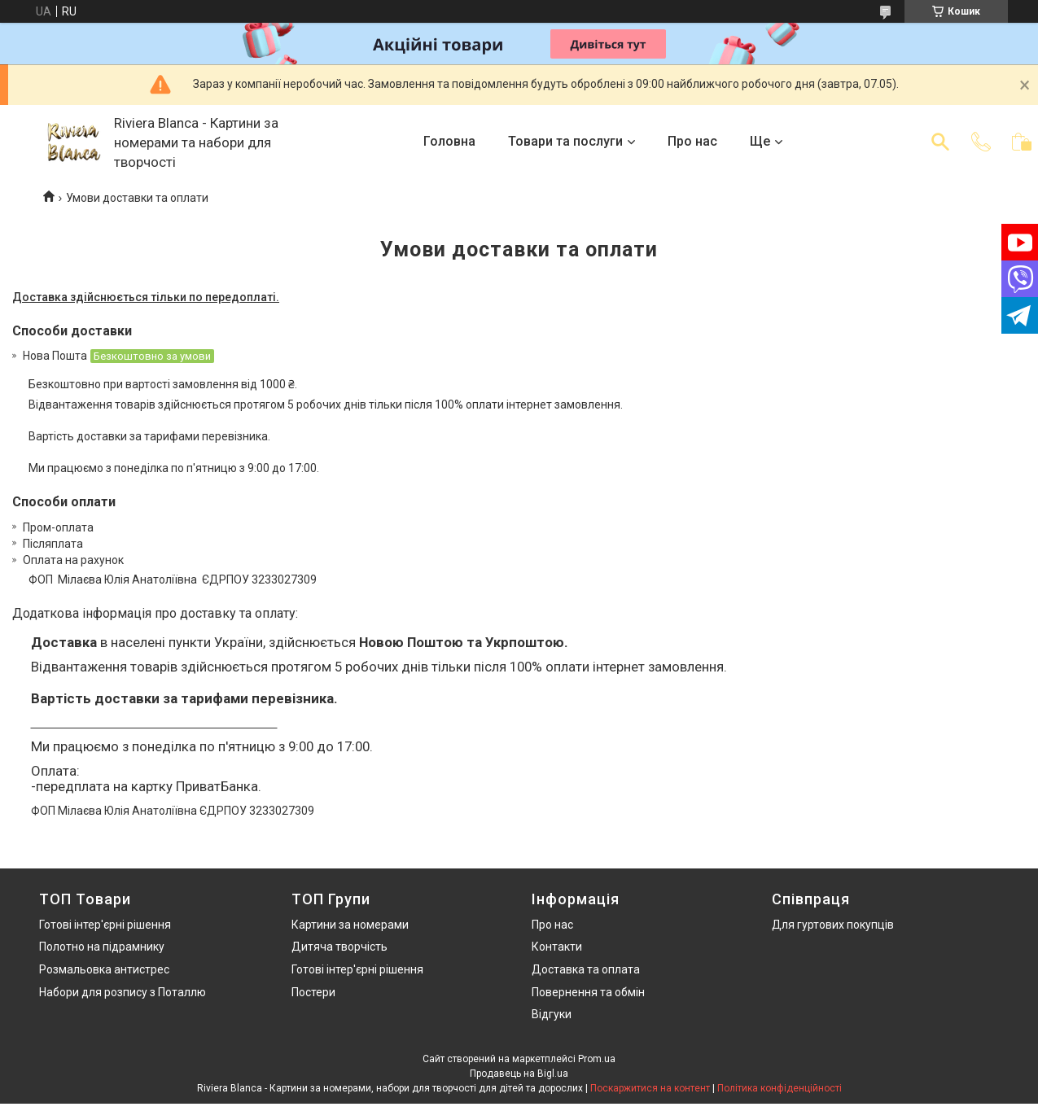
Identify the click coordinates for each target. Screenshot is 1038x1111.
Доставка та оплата (586, 969)
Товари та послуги (565, 141)
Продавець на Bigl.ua (519, 1073)
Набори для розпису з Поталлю (122, 992)
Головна (449, 141)
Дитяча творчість (339, 946)
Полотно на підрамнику (101, 946)
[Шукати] (940, 141)
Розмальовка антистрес (104, 969)
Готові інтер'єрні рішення (105, 924)
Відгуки (552, 1014)
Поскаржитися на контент (650, 1088)
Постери (313, 992)
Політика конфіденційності (779, 1088)
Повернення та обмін (588, 992)
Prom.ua (596, 1059)
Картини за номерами (350, 924)
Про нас (692, 141)
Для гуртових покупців (833, 924)
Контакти (557, 946)
